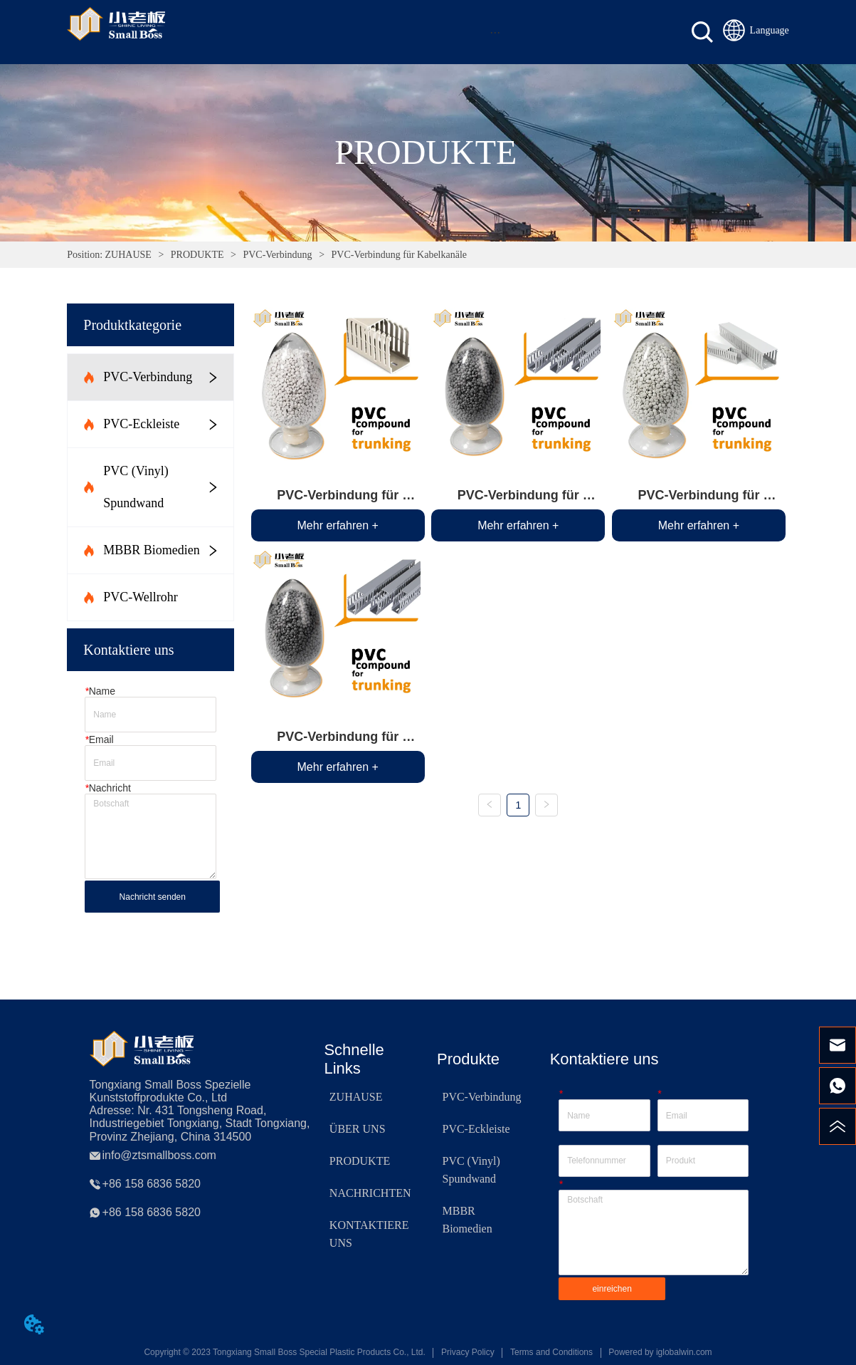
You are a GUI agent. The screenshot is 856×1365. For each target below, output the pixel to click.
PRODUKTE (197, 254)
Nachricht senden (153, 897)
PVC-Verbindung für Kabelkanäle (398, 254)
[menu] (495, 32)
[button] (494, 32)
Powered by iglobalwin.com (660, 1352)
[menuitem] (495, 32)
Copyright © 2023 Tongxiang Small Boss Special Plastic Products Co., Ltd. (285, 1352)
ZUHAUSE (128, 254)
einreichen (611, 1289)
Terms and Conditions (551, 1352)
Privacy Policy (468, 1352)
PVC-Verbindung (278, 254)
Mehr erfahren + (338, 525)
